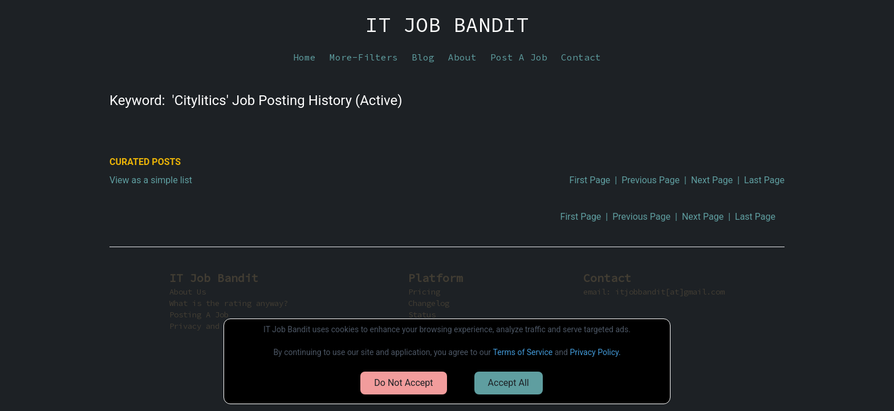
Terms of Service (523, 352)
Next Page (712, 180)
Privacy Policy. (595, 352)
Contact (581, 57)
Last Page (764, 180)
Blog (423, 57)
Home (304, 57)
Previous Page (650, 180)
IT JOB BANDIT (447, 25)
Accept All (508, 382)
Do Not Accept (403, 382)
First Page (590, 180)
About (462, 57)
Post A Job (518, 57)
